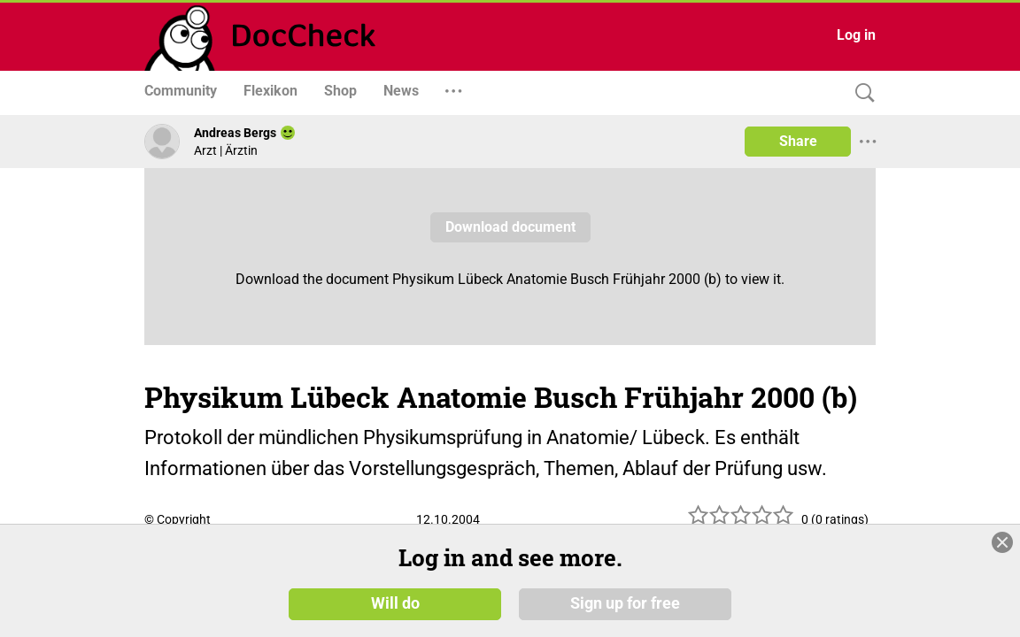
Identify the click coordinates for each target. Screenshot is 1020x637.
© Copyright (177, 519)
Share (798, 141)
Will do (395, 603)
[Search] (861, 93)
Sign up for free (625, 603)
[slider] (741, 521)
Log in (856, 35)
